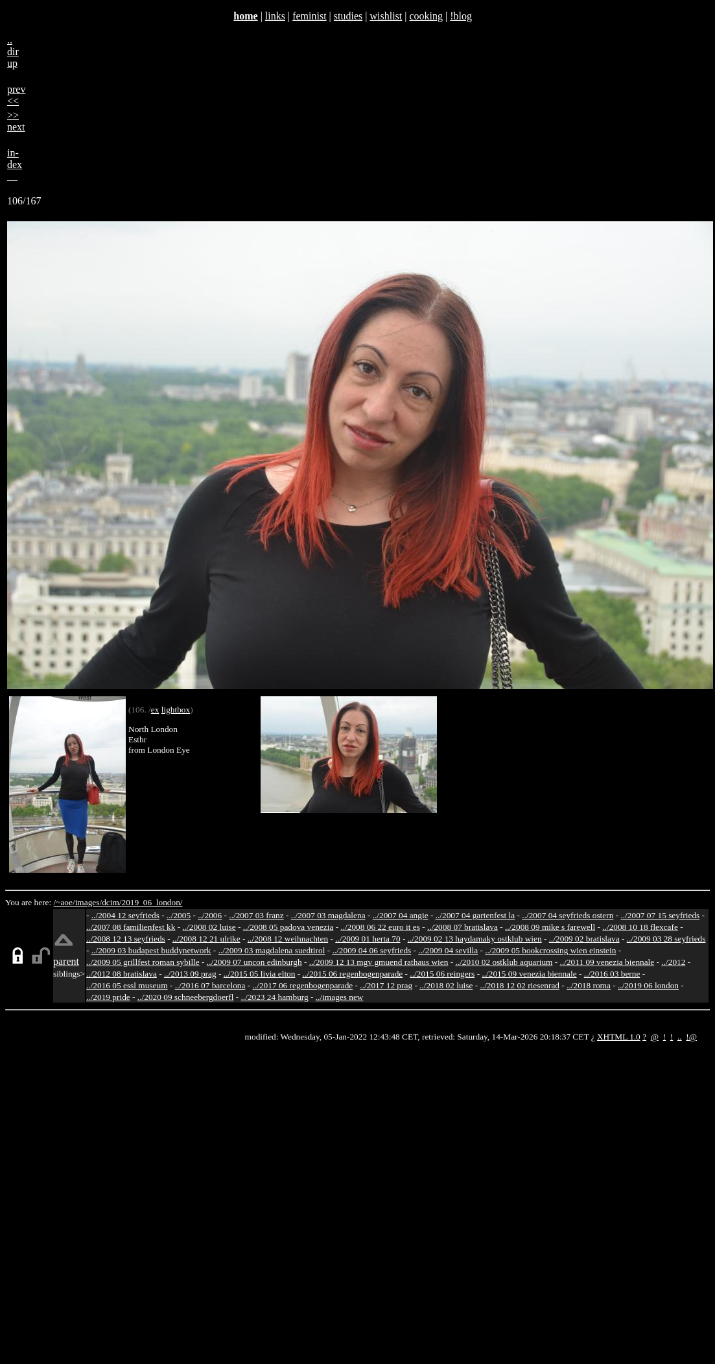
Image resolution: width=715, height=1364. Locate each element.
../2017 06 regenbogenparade (303, 985)
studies (348, 15)
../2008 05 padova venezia (288, 927)
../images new (340, 997)
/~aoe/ (64, 902)
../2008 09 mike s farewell (550, 927)
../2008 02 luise (208, 927)
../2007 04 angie (400, 915)
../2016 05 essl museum (127, 985)
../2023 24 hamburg (275, 997)
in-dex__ (14, 164)
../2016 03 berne (612, 974)
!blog (461, 15)
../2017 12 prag (386, 985)
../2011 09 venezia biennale (607, 962)
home (245, 15)
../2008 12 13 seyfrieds (125, 939)
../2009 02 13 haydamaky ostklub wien (475, 939)
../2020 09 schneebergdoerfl (185, 997)
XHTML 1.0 (618, 1036)
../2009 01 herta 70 (367, 939)
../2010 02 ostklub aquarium (504, 962)
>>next (16, 121)
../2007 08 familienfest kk (130, 927)
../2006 (210, 915)
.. (679, 1036)
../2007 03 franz (256, 915)
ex (155, 709)
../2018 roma (589, 985)
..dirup (13, 51)
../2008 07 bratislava (462, 927)
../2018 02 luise (446, 985)
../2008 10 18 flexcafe (640, 927)
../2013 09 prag (190, 974)
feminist (309, 15)
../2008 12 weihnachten (288, 939)
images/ (88, 902)
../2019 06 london (648, 985)
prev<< (16, 95)
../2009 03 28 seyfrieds (666, 939)
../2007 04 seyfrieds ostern (567, 915)
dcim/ (111, 902)
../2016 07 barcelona (210, 985)
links (275, 15)
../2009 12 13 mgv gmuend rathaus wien (379, 962)
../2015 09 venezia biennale (529, 974)
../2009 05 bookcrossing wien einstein (550, 950)
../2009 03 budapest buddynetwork (151, 950)
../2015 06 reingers (442, 974)
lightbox (175, 709)
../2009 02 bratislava (584, 939)
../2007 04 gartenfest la (475, 915)
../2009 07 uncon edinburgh (254, 962)
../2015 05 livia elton (260, 974)
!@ (691, 1036)
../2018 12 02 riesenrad (519, 985)
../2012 (673, 962)
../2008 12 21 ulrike (206, 939)
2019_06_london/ (151, 902)
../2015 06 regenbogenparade (353, 974)
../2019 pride (108, 997)
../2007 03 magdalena (328, 915)
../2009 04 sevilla (448, 950)
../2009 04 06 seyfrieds (371, 950)
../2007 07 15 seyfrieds (659, 915)
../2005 (179, 915)
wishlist (385, 15)
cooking (426, 15)
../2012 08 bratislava (121, 974)
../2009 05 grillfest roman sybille (143, 962)
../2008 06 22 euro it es (380, 927)
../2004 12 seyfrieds (125, 915)
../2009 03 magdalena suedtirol (271, 950)
